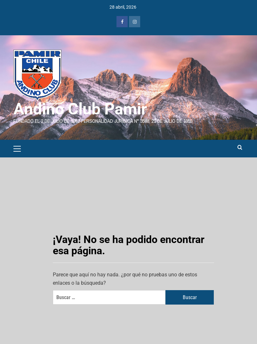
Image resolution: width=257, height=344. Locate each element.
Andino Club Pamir (80, 109)
